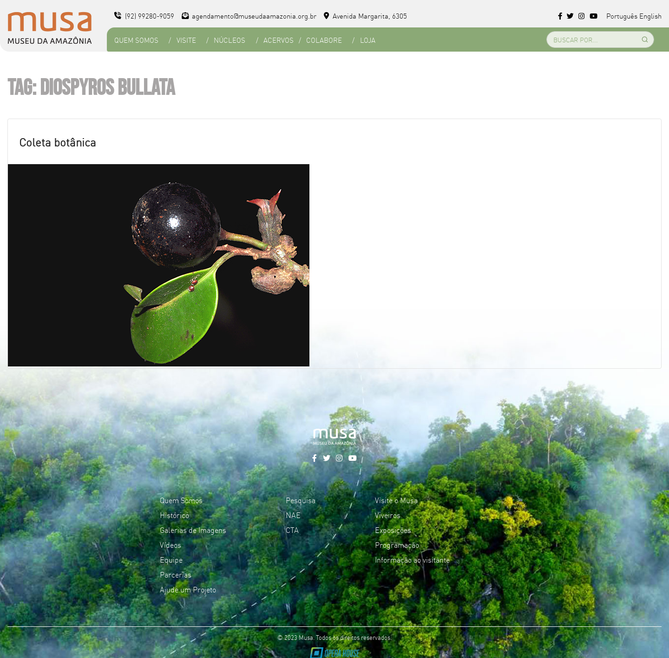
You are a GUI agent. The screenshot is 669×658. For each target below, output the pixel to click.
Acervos (278, 40)
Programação (397, 544)
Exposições (393, 530)
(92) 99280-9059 (144, 15)
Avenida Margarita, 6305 (365, 15)
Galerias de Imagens (193, 530)
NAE (293, 515)
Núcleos (229, 40)
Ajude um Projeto (188, 589)
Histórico (174, 515)
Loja (367, 40)
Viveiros (387, 515)
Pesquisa (300, 500)
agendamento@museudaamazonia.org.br (249, 15)
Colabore (324, 40)
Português (621, 15)
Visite (186, 40)
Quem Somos (136, 40)
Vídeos (170, 544)
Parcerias (175, 574)
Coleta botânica (57, 141)
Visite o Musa (396, 500)
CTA (292, 530)
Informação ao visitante (412, 559)
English (650, 15)
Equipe (171, 559)
